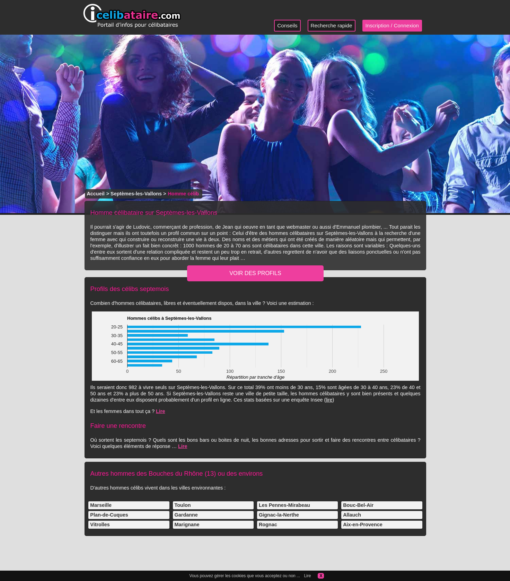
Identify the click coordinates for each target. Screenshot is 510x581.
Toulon (183, 505)
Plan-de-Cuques (109, 515)
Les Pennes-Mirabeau (284, 505)
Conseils (287, 25)
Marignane (187, 524)
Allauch (352, 515)
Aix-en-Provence (362, 524)
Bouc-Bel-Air (358, 505)
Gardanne (186, 515)
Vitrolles (100, 524)
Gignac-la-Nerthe (279, 515)
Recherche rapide (331, 25)
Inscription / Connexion (392, 25)
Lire (160, 411)
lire (329, 400)
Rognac (268, 524)
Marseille (101, 505)
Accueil (95, 193)
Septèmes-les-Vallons (136, 193)
